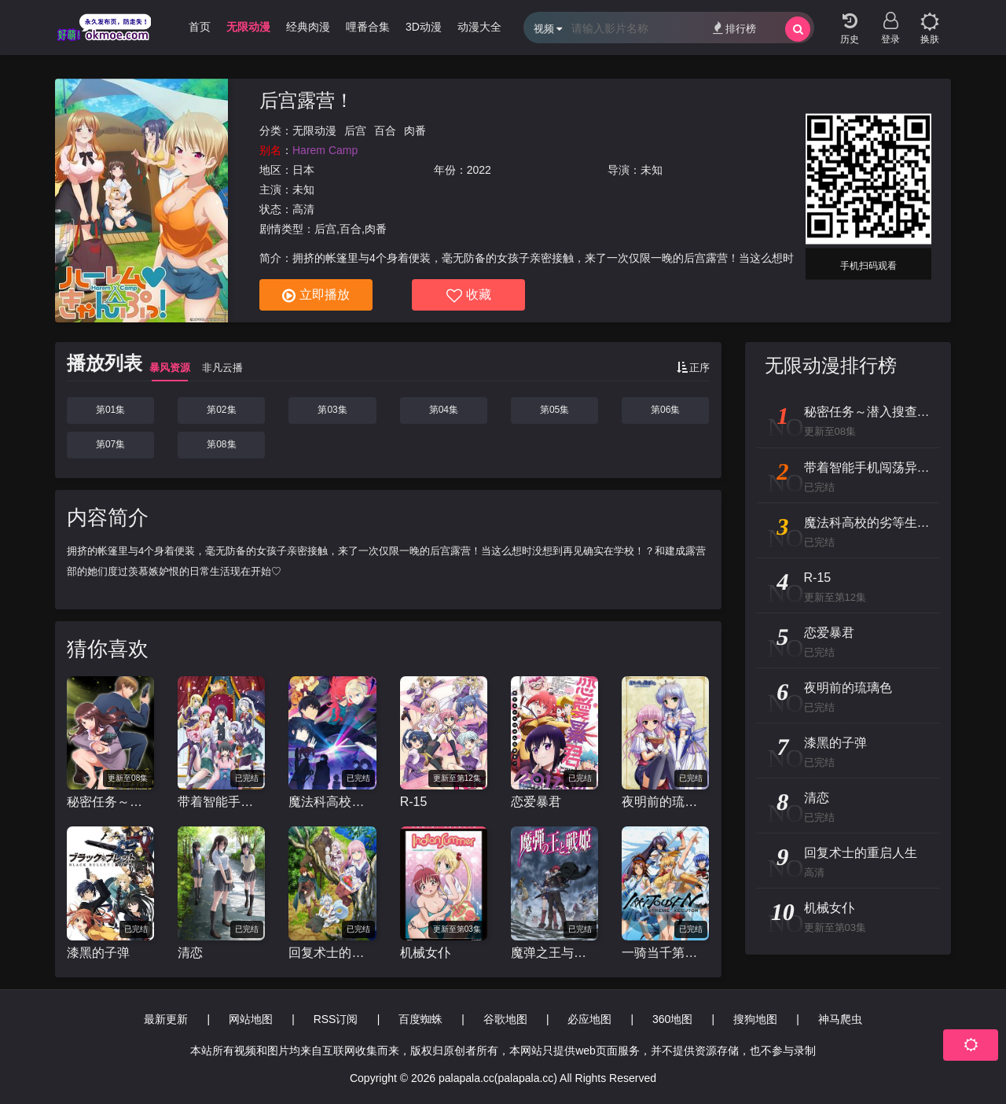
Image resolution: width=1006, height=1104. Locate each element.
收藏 (468, 296)
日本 (303, 170)
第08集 (221, 444)
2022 (479, 170)
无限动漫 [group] (248, 26)
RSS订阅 (336, 1019)
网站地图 (251, 1019)
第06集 (665, 409)
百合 (385, 130)
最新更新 (166, 1019)
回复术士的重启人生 (332, 952)
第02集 (221, 409)
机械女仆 (425, 952)
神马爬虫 (840, 1019)
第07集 (110, 444)
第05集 (554, 409)
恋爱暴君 (536, 801)
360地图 (672, 1019)
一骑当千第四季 (665, 952)
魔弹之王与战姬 (554, 952)
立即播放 (316, 296)
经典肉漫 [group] (308, 26)
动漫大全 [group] (479, 26)
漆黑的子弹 (98, 952)
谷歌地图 (505, 1019)
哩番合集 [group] (368, 26)
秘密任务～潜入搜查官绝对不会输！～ (110, 801)
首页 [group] (200, 26)
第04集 (443, 409)
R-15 (414, 801)
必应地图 (589, 1019)
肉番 (415, 130)
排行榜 (734, 28)
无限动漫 (314, 130)
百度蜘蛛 (420, 1019)
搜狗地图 (755, 1019)
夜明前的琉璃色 (665, 801)
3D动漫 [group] (424, 26)
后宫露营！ (306, 100)
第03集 (332, 409)
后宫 (355, 130)
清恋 (190, 952)
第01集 (110, 409)
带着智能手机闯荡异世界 (221, 801)
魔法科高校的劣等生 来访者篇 (332, 801)
